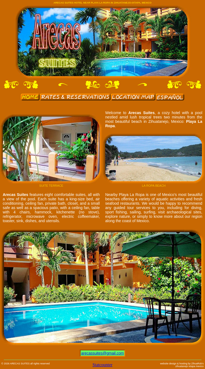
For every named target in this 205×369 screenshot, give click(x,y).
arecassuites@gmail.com (102, 353)
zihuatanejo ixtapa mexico (189, 366)
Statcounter (103, 364)
